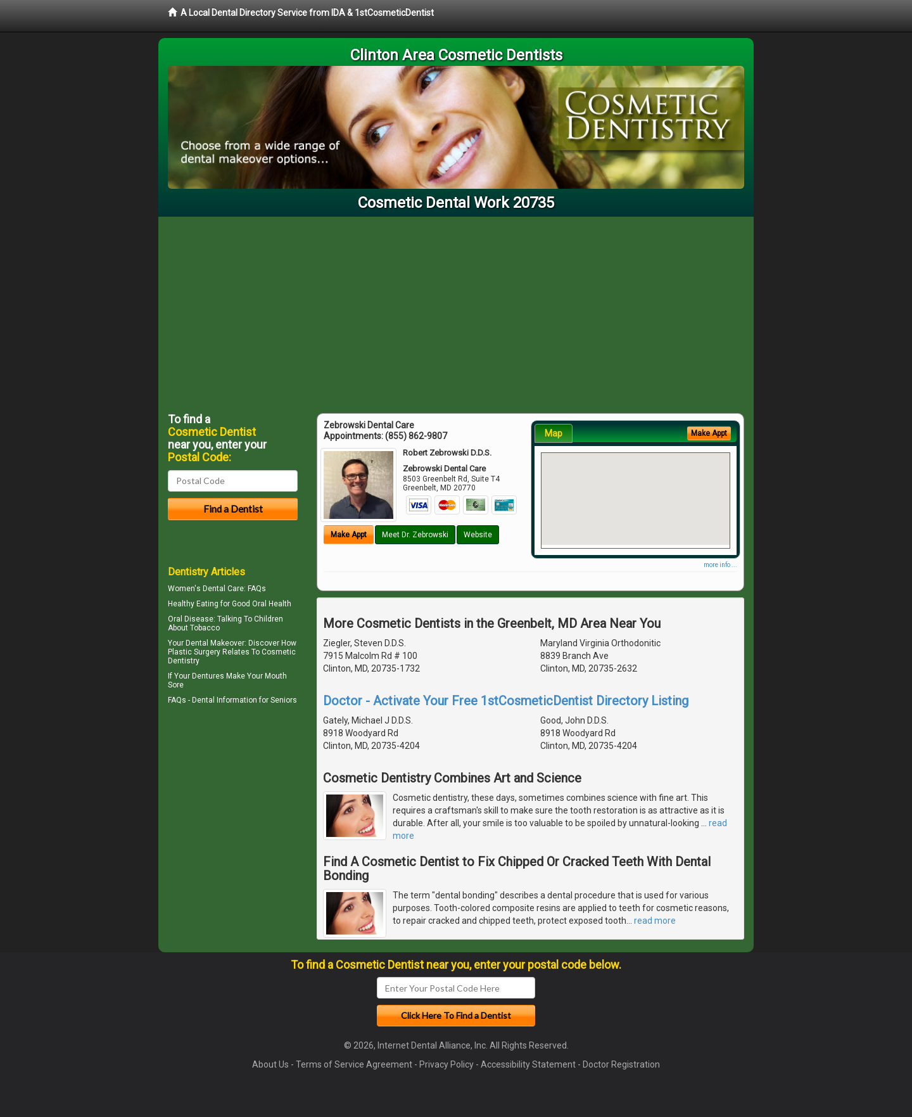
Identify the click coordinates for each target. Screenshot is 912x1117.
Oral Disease (190, 619)
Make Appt (349, 534)
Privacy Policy (446, 1064)
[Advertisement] (456, 311)
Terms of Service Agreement (354, 1064)
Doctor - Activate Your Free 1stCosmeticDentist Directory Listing (505, 700)
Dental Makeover (215, 643)
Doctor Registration (621, 1064)
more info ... (720, 564)
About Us (270, 1064)
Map (553, 433)
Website (478, 534)
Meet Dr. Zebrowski (415, 534)
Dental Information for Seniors (244, 700)
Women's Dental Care (206, 588)
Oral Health (271, 603)
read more (655, 921)
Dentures (208, 676)
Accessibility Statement (528, 1064)
